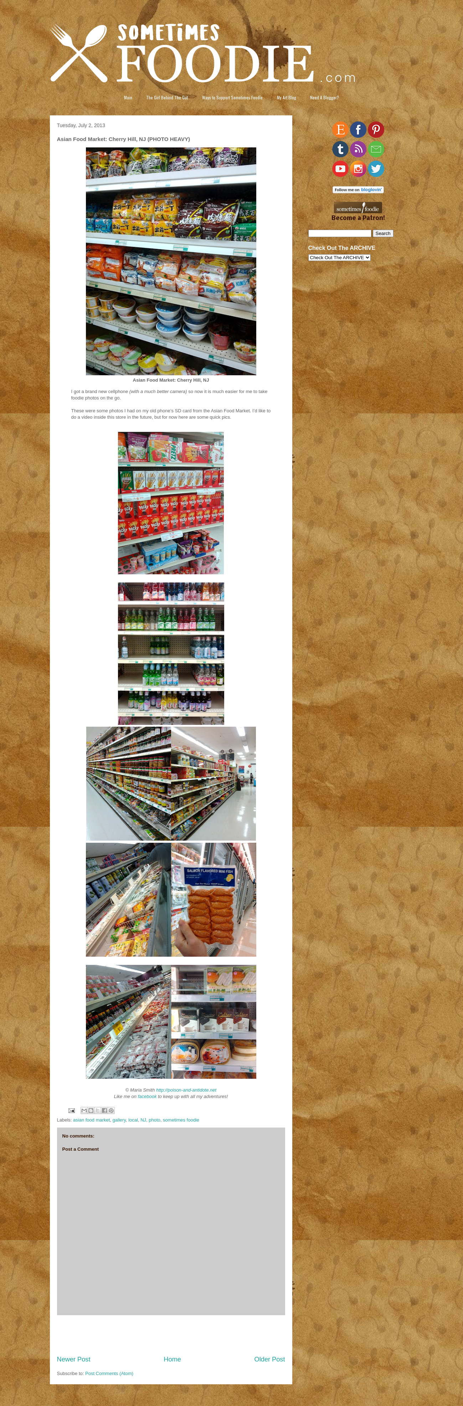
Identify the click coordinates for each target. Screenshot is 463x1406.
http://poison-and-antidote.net (186, 1090)
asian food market (91, 1120)
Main (128, 97)
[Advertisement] (171, 1335)
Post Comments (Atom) (109, 1373)
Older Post (269, 1359)
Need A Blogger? (324, 97)
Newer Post (74, 1359)
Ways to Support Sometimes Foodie (232, 97)
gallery (119, 1120)
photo (154, 1120)
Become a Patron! (358, 218)
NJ (143, 1120)
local (133, 1120)
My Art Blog (286, 97)
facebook (147, 1096)
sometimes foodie (181, 1120)
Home (172, 1359)
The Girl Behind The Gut (167, 97)
